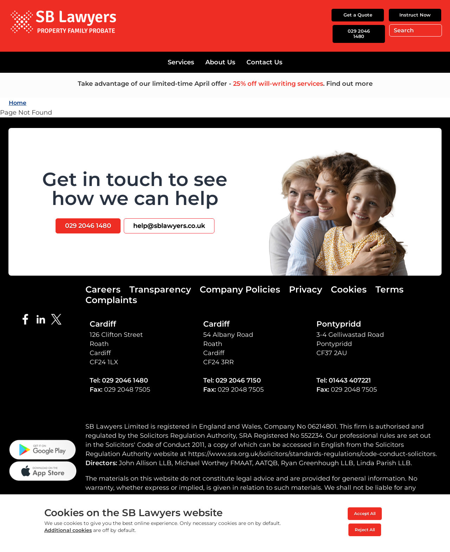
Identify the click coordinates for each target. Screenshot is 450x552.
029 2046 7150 (238, 380)
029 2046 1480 (359, 33)
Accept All (364, 513)
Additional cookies (68, 530)
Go (435, 30)
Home (17, 103)
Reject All (365, 529)
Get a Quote (357, 15)
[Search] (415, 30)
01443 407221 (350, 380)
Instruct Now (415, 15)
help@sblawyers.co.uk (169, 226)
